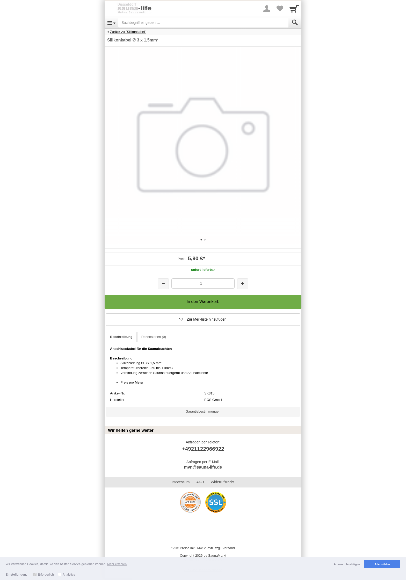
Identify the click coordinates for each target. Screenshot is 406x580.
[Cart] (294, 8)
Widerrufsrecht (222, 482)
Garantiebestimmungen (202, 411)
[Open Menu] (111, 22)
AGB (200, 482)
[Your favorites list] (280, 8)
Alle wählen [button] (382, 564)
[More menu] (267, 8)
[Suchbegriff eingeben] (203, 22)
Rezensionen (153, 337)
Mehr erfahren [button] (117, 564)
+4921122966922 (203, 449)
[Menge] (202, 283)
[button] (203, 319)
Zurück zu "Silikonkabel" (128, 32)
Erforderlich (46, 574)
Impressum (181, 482)
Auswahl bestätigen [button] (347, 564)
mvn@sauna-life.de (203, 467)
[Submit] (295, 22)
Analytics (69, 574)
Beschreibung (121, 337)
